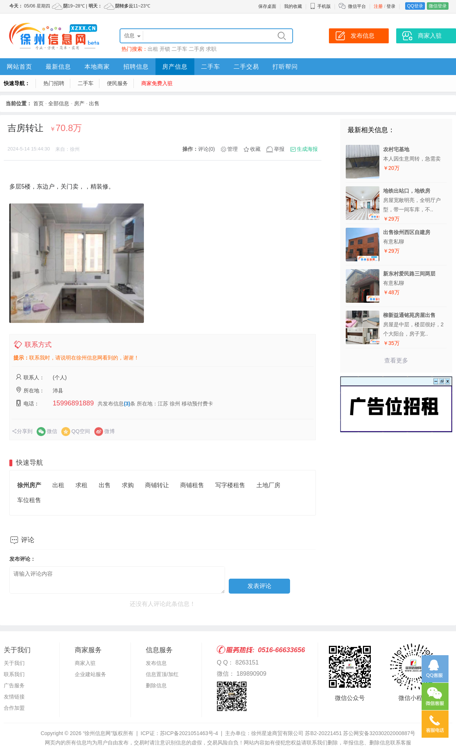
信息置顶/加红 (162, 674)
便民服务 (117, 83)
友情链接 (14, 697)
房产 (79, 103)
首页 (38, 103)
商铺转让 (157, 485)
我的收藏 (293, 6)
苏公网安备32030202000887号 (379, 733)
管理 (232, 149)
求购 (128, 485)
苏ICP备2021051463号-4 (189, 733)
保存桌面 (267, 6)
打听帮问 (285, 66)
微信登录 (438, 6)
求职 (211, 49)
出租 (153, 49)
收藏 (255, 149)
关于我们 (14, 663)
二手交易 (246, 66)
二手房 (196, 49)
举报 (279, 149)
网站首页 (19, 66)
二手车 (179, 49)
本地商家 (97, 66)
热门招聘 (53, 83)
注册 (378, 6)
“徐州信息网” (98, 733)
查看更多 (396, 360)
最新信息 (58, 66)
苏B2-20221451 (323, 733)
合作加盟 (14, 708)
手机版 (320, 6)
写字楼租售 (230, 485)
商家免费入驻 (157, 83)
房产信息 (175, 66)
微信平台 (357, 6)
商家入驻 (85, 663)
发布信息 (156, 663)
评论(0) (206, 149)
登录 (390, 6)
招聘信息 (136, 66)
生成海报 (307, 149)
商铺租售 (192, 485)
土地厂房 (268, 485)
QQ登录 (415, 6)
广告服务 (14, 685)
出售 (94, 103)
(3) (127, 404)
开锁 (165, 49)
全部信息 (58, 103)
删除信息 (156, 685)
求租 (81, 485)
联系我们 (14, 674)
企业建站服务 (90, 674)
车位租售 (29, 500)
